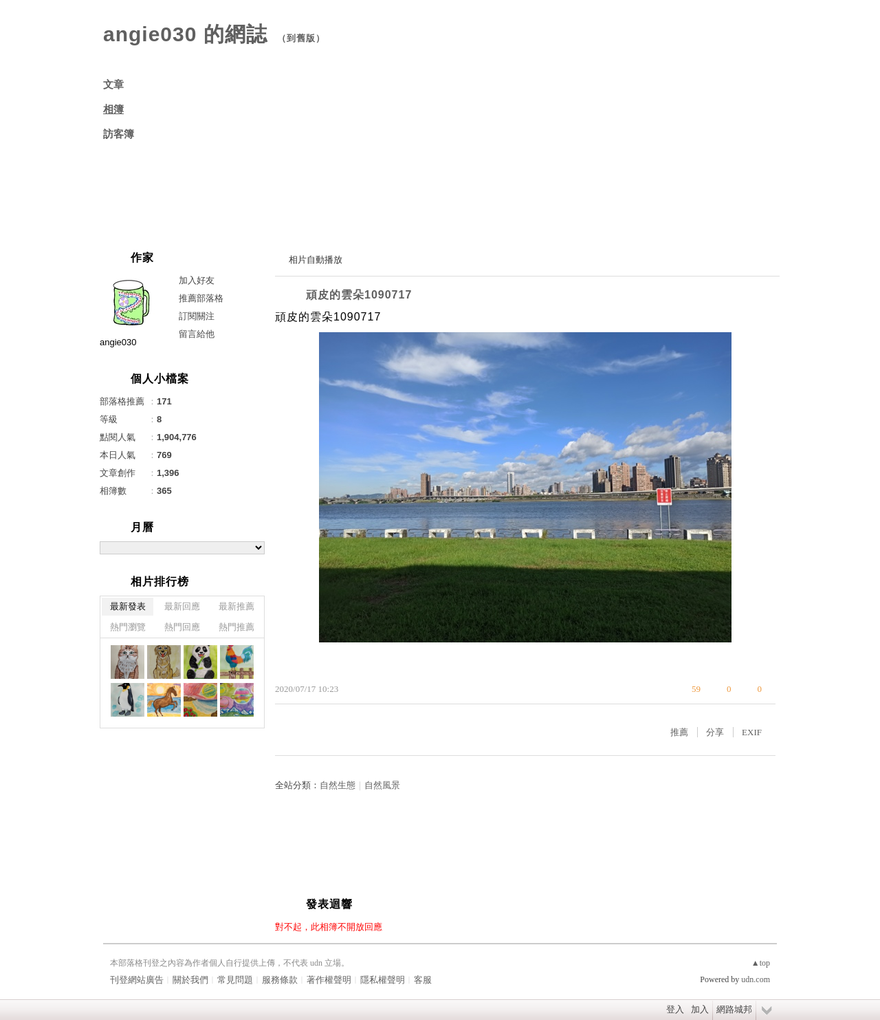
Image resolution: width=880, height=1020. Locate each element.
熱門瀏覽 (128, 627)
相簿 (113, 109)
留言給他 (196, 334)
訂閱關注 (196, 316)
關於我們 (190, 980)
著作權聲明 (329, 980)
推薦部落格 (201, 298)
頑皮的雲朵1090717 (359, 295)
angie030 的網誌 (185, 34)
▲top (760, 963)
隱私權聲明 (382, 980)
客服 (423, 980)
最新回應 (182, 606)
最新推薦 (236, 606)
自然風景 (382, 785)
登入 (675, 1009)
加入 (700, 1009)
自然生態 (337, 785)
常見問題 (235, 980)
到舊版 (301, 38)
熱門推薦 (236, 627)
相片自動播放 (315, 259)
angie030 (118, 342)
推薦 (679, 732)
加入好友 (196, 280)
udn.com (755, 979)
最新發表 (128, 606)
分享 (715, 732)
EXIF (752, 732)
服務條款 (280, 980)
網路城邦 (734, 1009)
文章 (113, 84)
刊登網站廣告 (137, 980)
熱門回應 (182, 627)
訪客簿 (118, 134)
